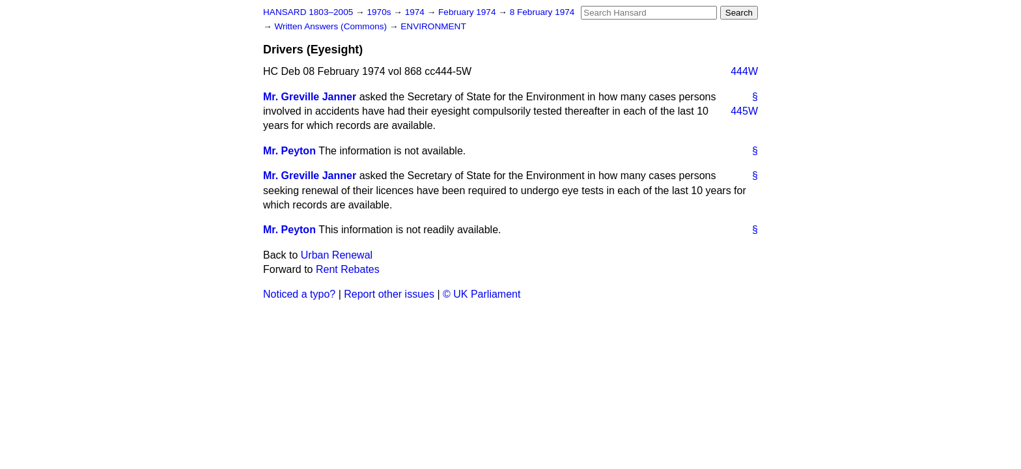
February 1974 (468, 12)
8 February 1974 (542, 12)
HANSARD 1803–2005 (308, 12)
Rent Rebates (348, 269)
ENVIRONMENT (433, 26)
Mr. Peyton (289, 150)
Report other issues (389, 294)
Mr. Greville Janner (309, 96)
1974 (416, 12)
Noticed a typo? (299, 294)
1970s (380, 12)
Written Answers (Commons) (331, 26)
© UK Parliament (481, 294)
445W (744, 111)
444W (744, 71)
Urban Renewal (336, 255)
